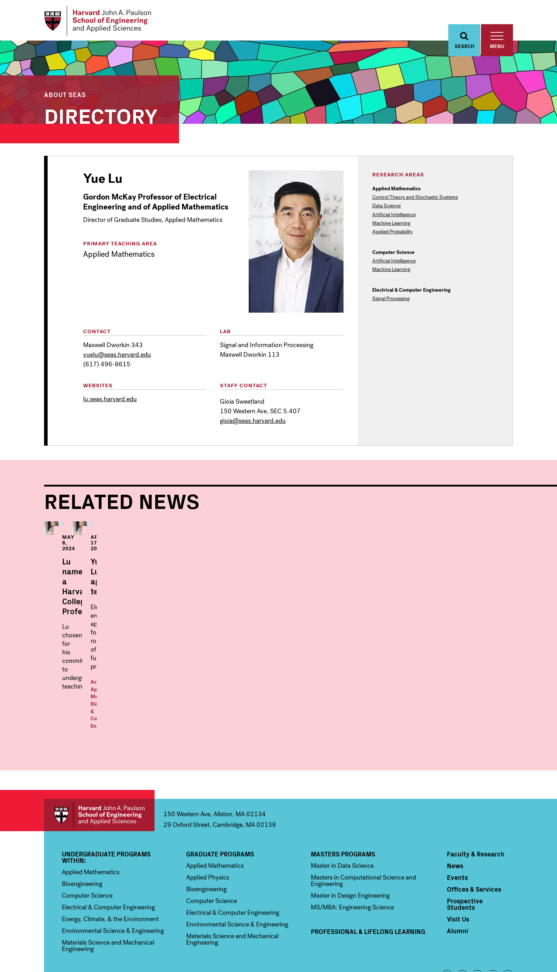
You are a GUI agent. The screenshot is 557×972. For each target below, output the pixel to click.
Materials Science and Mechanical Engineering (108, 904)
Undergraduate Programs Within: (106, 816)
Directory (101, 115)
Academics (233, 677)
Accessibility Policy (453, 954)
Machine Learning (391, 224)
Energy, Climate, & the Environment (110, 878)
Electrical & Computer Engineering (108, 866)
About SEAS (65, 95)
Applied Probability (392, 232)
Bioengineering (82, 843)
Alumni (457, 890)
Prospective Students (465, 863)
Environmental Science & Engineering (113, 890)
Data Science (386, 207)
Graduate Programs (220, 813)
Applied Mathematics (273, 677)
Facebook (447, 934)
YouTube (492, 934)
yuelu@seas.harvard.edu (117, 355)
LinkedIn (507, 934)
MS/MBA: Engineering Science (352, 866)
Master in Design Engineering (350, 854)
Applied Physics (207, 836)
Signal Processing (391, 299)
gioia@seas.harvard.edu (253, 422)
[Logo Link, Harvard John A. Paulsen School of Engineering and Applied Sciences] (98, 21)
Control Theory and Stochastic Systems (415, 198)
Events (457, 836)
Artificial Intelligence (394, 215)
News (455, 825)
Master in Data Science (342, 825)
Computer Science (87, 854)
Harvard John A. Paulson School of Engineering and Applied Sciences (99, 774)
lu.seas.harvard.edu (110, 399)
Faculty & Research (475, 813)
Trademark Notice (410, 954)
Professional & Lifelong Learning (368, 890)
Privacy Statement (496, 954)
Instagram (477, 934)
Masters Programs (343, 813)
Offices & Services (474, 848)
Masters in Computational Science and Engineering (363, 839)
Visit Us (458, 878)
